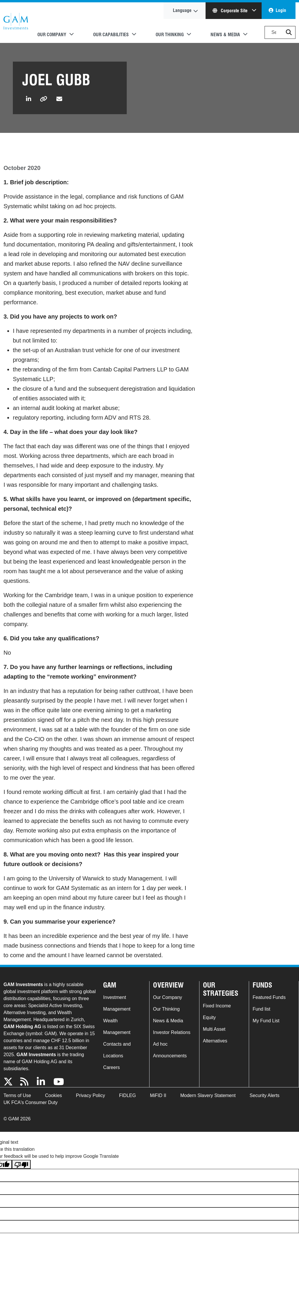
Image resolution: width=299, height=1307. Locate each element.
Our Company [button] (51, 34)
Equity (209, 1017)
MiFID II (158, 1095)
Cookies (53, 1095)
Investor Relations (171, 1032)
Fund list (261, 1009)
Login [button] (281, 10)
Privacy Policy (90, 1095)
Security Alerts (264, 1095)
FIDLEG (127, 1095)
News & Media (168, 1020)
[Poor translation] (21, 1164)
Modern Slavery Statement (207, 1095)
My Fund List (266, 1020)
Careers (111, 1067)
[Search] (280, 32)
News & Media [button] (225, 34)
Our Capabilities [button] (111, 34)
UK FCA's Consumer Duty (31, 1102)
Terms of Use (17, 1095)
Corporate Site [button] (231, 10)
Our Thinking (166, 1009)
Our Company (167, 997)
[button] (288, 32)
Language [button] (182, 10)
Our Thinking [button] (170, 34)
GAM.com (16, 23)
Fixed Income (217, 1005)
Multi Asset (214, 1029)
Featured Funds (269, 997)
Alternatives (215, 1040)
